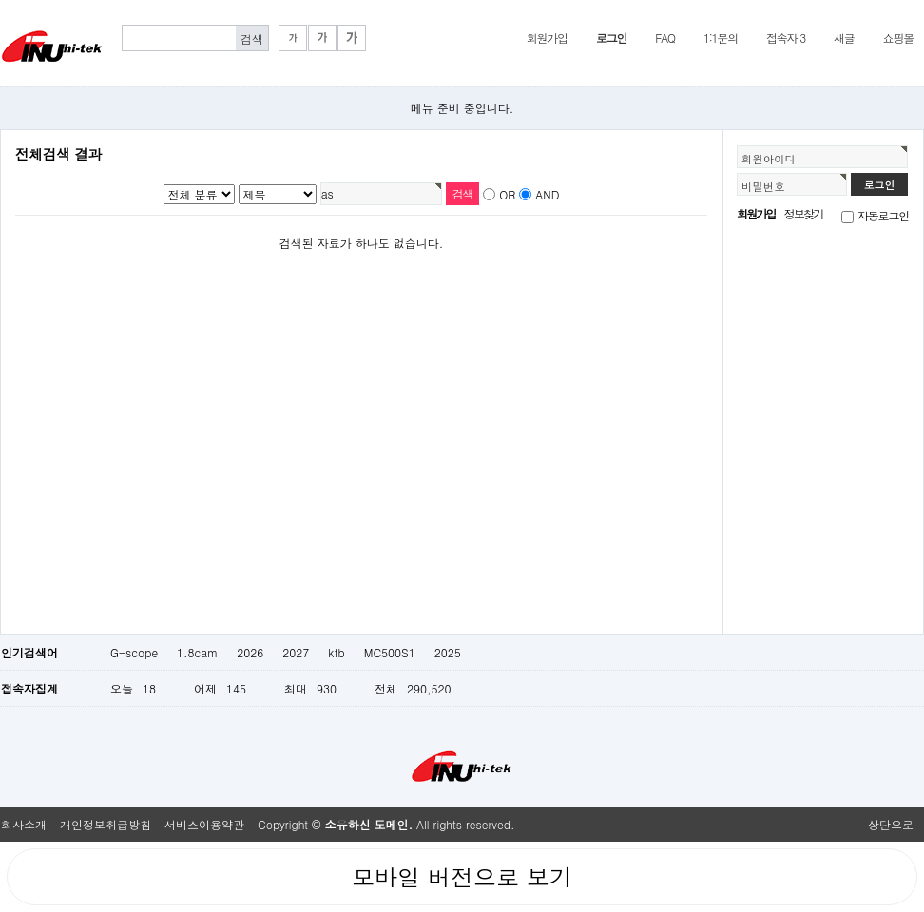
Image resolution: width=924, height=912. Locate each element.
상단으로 (891, 824)
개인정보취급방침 (105, 824)
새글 (844, 37)
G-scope (134, 652)
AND (547, 194)
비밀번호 (763, 186)
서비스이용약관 (204, 824)
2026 (250, 652)
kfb (336, 652)
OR (507, 194)
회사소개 (24, 824)
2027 (295, 652)
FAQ (665, 37)
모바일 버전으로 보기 (462, 877)
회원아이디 (768, 158)
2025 (447, 652)
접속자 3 (785, 37)
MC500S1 (389, 652)
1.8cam (197, 652)
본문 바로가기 (0, 0)
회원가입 (547, 37)
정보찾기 (803, 213)
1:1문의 (720, 37)
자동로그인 (883, 215)
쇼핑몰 (898, 37)
